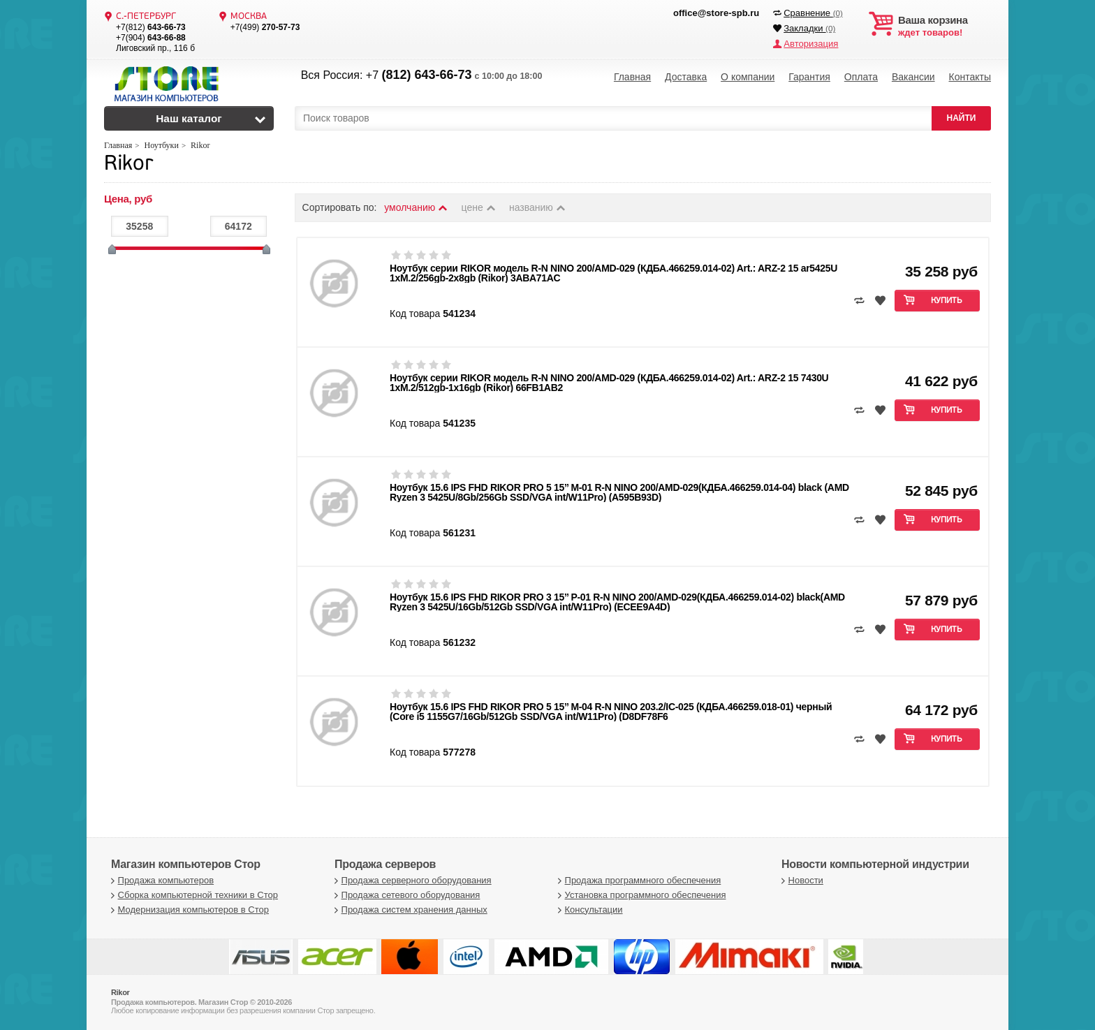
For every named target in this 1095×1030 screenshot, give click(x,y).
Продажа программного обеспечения (637, 880)
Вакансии (913, 76)
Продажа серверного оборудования (411, 880)
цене (479, 207)
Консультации (588, 909)
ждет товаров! (944, 26)
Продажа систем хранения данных (409, 909)
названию (537, 207)
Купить (946, 301)
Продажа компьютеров (161, 880)
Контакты (969, 76)
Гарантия (809, 76)
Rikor (128, 164)
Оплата (861, 76)
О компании (747, 76)
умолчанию (416, 207)
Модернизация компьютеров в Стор (188, 909)
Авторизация (811, 43)
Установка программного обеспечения (640, 895)
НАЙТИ (961, 118)
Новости (800, 880)
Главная (632, 76)
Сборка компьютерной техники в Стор (193, 895)
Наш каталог (189, 118)
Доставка (686, 76)
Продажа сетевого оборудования (405, 895)
